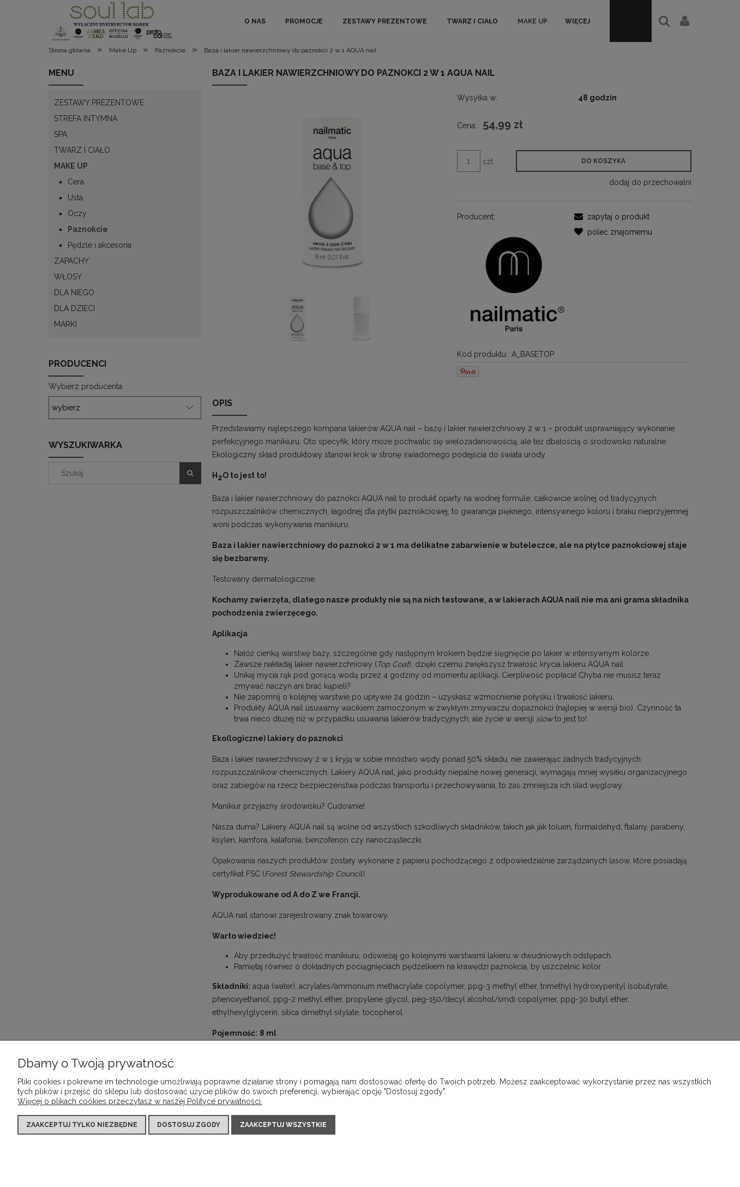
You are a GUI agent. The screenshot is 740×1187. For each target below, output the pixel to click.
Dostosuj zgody (188, 1125)
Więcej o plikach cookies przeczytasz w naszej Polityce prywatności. (139, 1101)
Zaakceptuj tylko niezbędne (81, 1125)
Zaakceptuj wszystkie (283, 1125)
